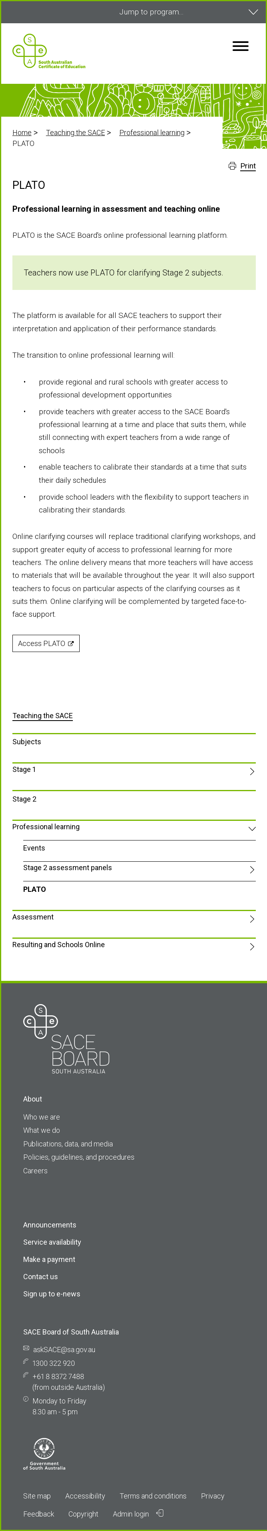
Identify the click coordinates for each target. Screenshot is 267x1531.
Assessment (33, 917)
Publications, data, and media (68, 1144)
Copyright (83, 1514)
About (32, 1099)
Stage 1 (24, 769)
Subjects (26, 741)
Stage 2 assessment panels (67, 867)
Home (22, 132)
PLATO (34, 889)
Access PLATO (41, 643)
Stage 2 (24, 799)
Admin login (138, 1513)
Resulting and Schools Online (58, 944)
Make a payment (49, 1259)
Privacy (213, 1496)
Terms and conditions (153, 1496)
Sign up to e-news (51, 1294)
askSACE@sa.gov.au (64, 1349)
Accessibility (85, 1496)
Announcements (49, 1225)
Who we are (41, 1117)
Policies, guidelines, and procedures (79, 1157)
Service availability (52, 1242)
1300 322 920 (53, 1363)
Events (34, 848)
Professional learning (152, 132)
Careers (35, 1170)
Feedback (38, 1514)
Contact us (40, 1276)
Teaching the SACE (75, 132)
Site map (37, 1496)
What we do (41, 1130)
